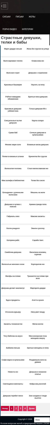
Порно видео (9, 29)
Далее (32, 408)
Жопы (32, 17)
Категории (27, 29)
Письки (19, 17)
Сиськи (6, 17)
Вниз (37, 420)
